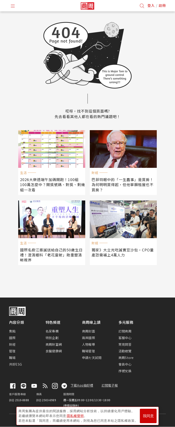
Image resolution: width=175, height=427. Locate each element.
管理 (12, 351)
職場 (12, 357)
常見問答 (124, 344)
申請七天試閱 (91, 357)
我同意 (148, 416)
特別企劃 (52, 337)
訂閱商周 (124, 331)
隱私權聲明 (75, 416)
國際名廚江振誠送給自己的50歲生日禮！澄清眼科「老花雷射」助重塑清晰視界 (51, 255)
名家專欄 (52, 331)
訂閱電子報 (110, 385)
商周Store (126, 357)
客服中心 (124, 337)
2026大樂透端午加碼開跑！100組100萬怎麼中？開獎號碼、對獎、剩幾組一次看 (52, 184)
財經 (12, 344)
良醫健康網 (54, 351)
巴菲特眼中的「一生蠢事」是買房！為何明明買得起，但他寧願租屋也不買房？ (123, 184)
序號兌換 (124, 371)
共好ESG (15, 364)
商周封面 (88, 331)
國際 (12, 337)
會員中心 (124, 364)
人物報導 (88, 344)
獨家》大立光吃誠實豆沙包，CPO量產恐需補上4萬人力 (123, 252)
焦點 (12, 331)
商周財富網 (54, 344)
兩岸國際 (88, 337)
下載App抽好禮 (82, 385)
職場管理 (88, 351)
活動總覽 (124, 351)
